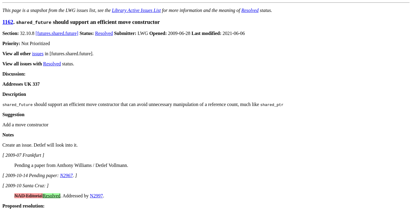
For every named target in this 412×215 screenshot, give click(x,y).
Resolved (250, 10)
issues (37, 53)
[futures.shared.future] (57, 33)
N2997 (96, 195)
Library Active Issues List (136, 10)
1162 (7, 22)
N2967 (66, 175)
